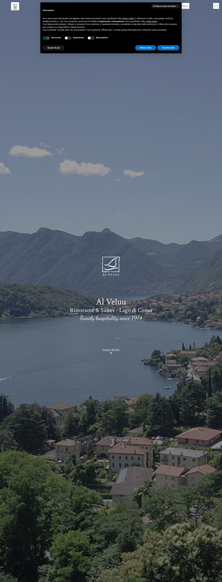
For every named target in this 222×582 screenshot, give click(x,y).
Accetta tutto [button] (168, 48)
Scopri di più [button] (53, 48)
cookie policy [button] (151, 21)
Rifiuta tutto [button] (145, 48)
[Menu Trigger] (15, 6)
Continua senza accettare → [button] (165, 6)
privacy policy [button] (128, 18)
